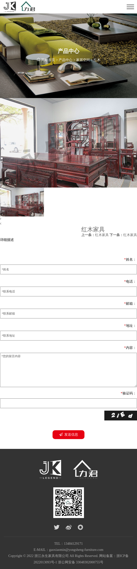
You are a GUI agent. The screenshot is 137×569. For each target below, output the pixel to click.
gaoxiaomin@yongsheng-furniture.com (76, 550)
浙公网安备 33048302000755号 (81, 562)
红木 (97, 60)
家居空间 (83, 60)
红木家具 (95, 235)
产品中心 (65, 60)
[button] (68, 218)
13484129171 (73, 543)
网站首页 (48, 60)
